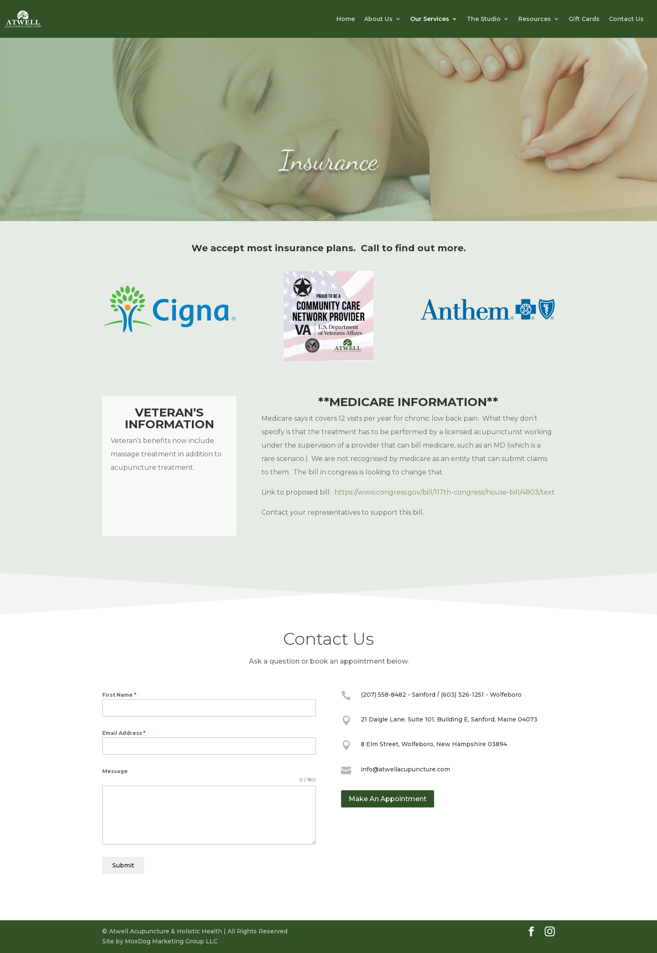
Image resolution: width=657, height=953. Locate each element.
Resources (534, 19)
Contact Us (626, 19)
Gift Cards (584, 19)
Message (115, 771)
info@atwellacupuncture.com (405, 769)
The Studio (484, 19)
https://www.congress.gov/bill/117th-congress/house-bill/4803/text (444, 492)
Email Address (123, 733)
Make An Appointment (388, 799)
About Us (378, 19)
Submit (123, 865)
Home (345, 19)
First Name (119, 695)
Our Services (429, 19)
